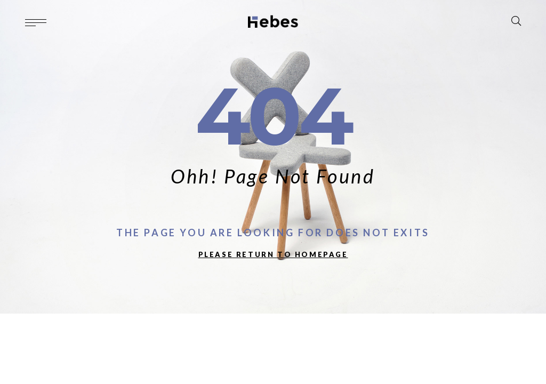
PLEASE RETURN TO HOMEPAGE (273, 254)
